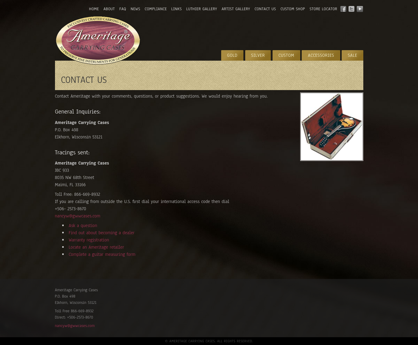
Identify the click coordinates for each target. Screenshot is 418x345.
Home (94, 9)
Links (176, 9)
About (109, 9)
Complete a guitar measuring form (102, 254)
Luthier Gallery (201, 9)
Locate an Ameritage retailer (96, 247)
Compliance (156, 9)
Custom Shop (292, 9)
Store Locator (323, 9)
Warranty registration (89, 240)
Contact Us (265, 9)
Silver (258, 55)
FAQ (122, 9)
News (135, 9)
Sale (352, 55)
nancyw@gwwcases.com (77, 216)
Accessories (321, 55)
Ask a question (83, 225)
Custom (286, 55)
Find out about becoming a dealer (102, 233)
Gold (232, 55)
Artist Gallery (236, 9)
